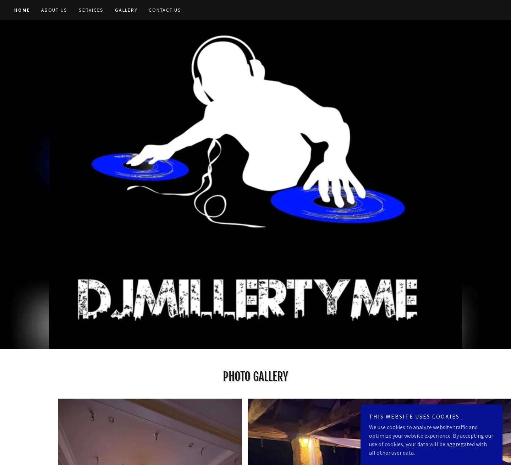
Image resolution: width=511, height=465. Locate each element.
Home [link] (22, 10)
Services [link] (91, 10)
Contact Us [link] (165, 10)
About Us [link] (54, 10)
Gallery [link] (126, 10)
